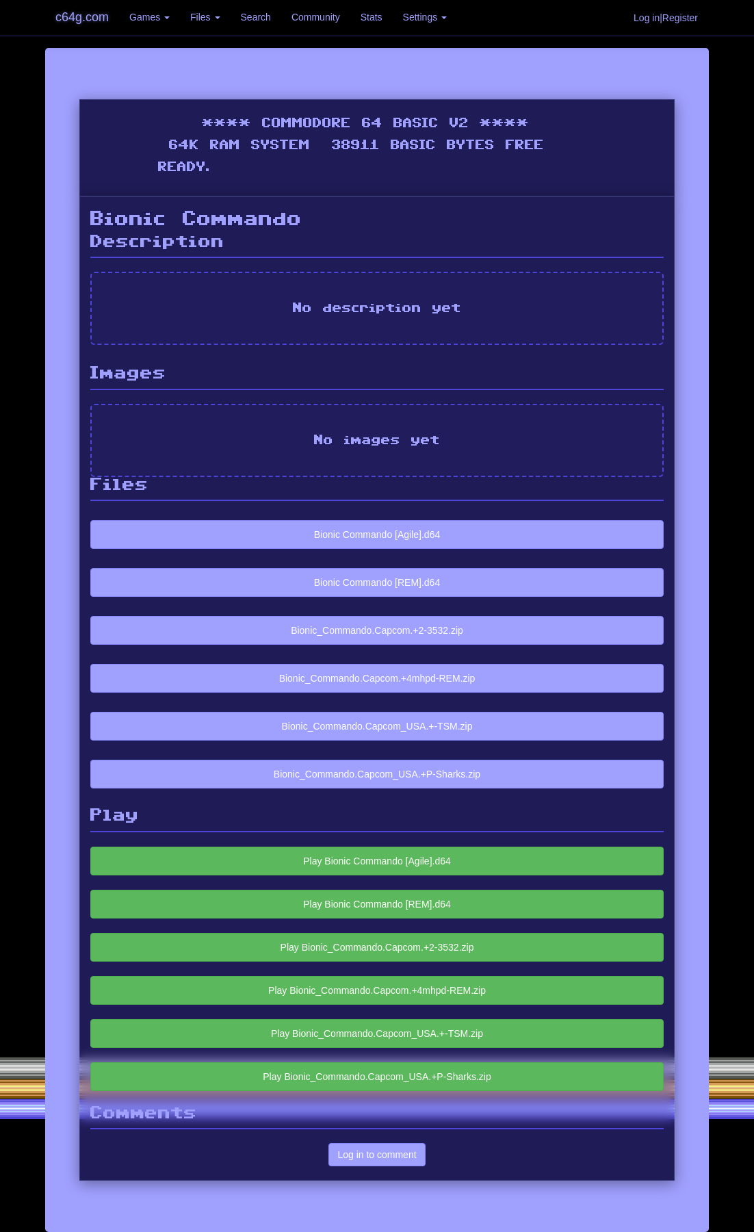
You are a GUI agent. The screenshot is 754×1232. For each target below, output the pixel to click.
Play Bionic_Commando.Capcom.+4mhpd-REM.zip (377, 990)
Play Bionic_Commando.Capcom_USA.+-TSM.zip (377, 1033)
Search (256, 17)
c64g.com (82, 17)
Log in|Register (666, 17)
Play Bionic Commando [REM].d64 (377, 904)
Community (315, 17)
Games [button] (149, 17)
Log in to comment (376, 1154)
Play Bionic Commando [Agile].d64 (377, 861)
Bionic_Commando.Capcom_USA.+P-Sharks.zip (377, 774)
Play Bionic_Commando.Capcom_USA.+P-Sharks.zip (377, 1076)
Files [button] (205, 17)
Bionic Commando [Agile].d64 (377, 534)
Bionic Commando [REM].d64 (377, 582)
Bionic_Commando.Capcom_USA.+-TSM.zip (377, 726)
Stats (371, 17)
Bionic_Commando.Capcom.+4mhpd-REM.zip (377, 678)
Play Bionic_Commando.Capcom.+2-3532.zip (377, 947)
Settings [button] (425, 17)
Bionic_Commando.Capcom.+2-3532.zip (377, 630)
